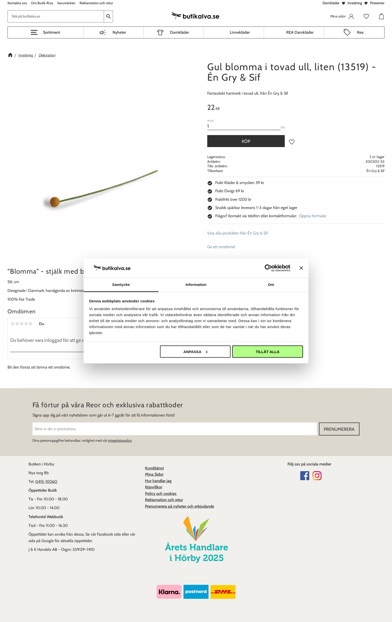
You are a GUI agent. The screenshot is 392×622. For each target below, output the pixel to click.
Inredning (355, 3)
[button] (45, 32)
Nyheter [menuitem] (119, 32)
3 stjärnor (21, 323)
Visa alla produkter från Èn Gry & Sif (237, 233)
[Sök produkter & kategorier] (56, 16)
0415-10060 (46, 481)
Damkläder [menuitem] (179, 32)
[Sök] (108, 16)
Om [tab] (271, 284)
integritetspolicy (120, 440)
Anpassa (195, 351)
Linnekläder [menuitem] (240, 32)
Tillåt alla (268, 351)
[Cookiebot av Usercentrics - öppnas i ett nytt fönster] (268, 268)
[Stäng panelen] (301, 268)
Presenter (377, 3)
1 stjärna (12, 323)
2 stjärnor (17, 323)
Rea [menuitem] (360, 32)
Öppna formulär (312, 215)
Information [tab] (196, 284)
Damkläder (331, 3)
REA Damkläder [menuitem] (300, 32)
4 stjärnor (26, 323)
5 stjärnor (30, 323)
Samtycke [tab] (121, 284)
